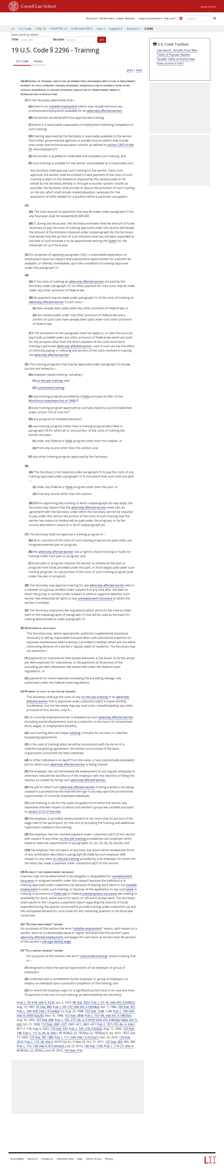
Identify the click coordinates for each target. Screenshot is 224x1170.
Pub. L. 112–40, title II (39, 1042)
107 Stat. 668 (44, 1020)
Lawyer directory (125, 18)
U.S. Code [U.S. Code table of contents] (25, 29)
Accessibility (17, 1158)
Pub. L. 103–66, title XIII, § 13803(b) (108, 1016)
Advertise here (65, 1158)
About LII (91, 18)
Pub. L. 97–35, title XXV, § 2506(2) (113, 1002)
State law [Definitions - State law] (61, 894)
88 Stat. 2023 (81, 1002)
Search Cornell (208, 6)
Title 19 (41, 29)
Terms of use (93, 1158)
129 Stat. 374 (72, 1050)
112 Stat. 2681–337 (54, 1024)
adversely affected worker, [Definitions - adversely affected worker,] (104, 111)
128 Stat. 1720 (93, 1046)
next (139, 70)
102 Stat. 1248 (94, 1011)
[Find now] (214, 18)
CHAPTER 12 (58, 29)
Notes (38, 61)
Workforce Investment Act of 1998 (51, 401)
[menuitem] (91, 18)
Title (14, 39)
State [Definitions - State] (85, 396)
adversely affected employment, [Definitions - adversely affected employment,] (42, 937)
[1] (56, 148)
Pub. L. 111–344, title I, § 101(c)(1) (76, 1037)
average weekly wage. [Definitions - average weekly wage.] (56, 942)
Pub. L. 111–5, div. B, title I (40, 1033)
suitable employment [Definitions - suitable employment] (63, 106)
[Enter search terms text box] (198, 18)
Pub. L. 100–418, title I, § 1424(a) (38, 1011)
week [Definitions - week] (130, 889)
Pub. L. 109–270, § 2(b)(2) (85, 1029)
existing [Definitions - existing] (75, 733)
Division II (133, 29)
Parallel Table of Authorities (176, 59)
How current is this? (170, 63)
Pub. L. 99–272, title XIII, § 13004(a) (76, 1007)
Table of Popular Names (173, 55)
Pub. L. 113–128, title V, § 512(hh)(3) (40, 1046)
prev (130, 70)
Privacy (109, 1158)
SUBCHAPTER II (82, 29)
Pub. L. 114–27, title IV (119, 1046)
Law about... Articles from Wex (177, 50)
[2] (77, 400)
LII (13, 29)
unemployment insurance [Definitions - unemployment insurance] (95, 598)
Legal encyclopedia (149, 18)
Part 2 (101, 29)
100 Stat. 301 (126, 1007)
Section (58, 39)
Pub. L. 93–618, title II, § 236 (36, 1002)
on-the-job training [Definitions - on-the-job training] (49, 381)
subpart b (116, 29)
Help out (169, 18)
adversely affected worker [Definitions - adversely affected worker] (86, 281)
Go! (102, 39)
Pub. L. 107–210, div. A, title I (116, 1024)
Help (79, 1158)
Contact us (47, 1158)
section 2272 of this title (44, 812)
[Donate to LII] (180, 18)
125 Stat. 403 (113, 1042)
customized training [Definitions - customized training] (50, 388)
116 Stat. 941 (59, 1029)
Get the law (105, 18)
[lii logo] (23, 18)
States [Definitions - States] (112, 241)
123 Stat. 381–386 (41, 1037)
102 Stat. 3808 (74, 1016)
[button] (214, 18)
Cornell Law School (37, 5)
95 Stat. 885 (44, 1007)
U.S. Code (22, 61)
